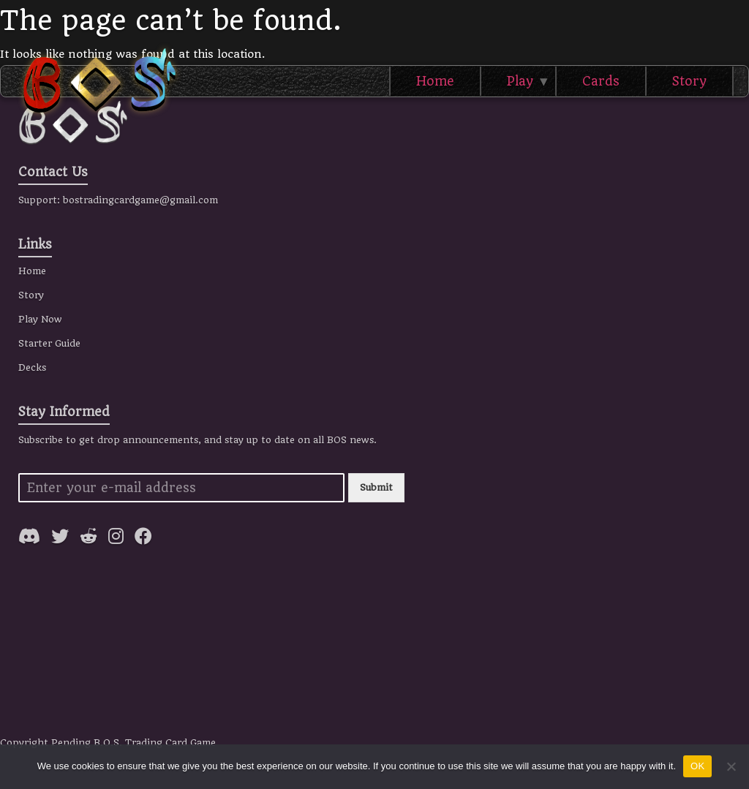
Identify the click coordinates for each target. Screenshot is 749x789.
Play (520, 81)
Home (435, 81)
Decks (32, 367)
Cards (601, 81)
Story (689, 81)
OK (697, 765)
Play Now (40, 319)
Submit (376, 487)
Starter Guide (49, 343)
